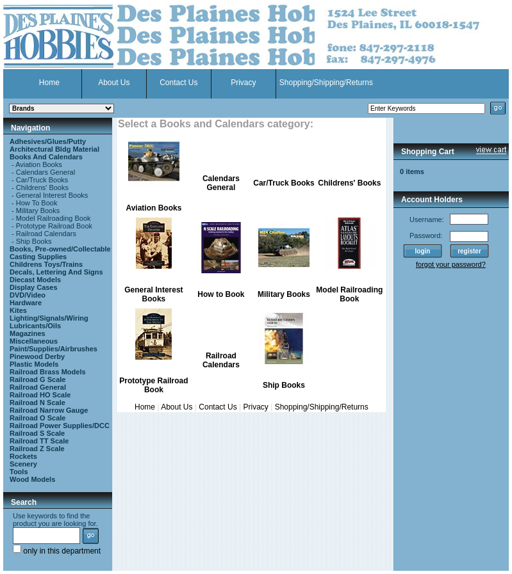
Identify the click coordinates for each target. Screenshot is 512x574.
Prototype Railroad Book (54, 226)
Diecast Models (35, 279)
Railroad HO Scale (40, 395)
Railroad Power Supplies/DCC (60, 425)
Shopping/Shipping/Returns (326, 82)
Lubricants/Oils (35, 326)
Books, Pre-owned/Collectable (60, 249)
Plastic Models (34, 364)
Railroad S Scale (37, 433)
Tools (19, 471)
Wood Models (32, 479)
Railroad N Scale (37, 402)
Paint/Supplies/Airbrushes (53, 349)
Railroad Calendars (46, 233)
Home (49, 82)
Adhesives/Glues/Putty (48, 141)
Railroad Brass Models (48, 372)
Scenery (23, 464)
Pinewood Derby (37, 356)
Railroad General (38, 387)
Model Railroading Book (53, 218)
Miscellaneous (34, 341)
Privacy (243, 82)
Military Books (38, 210)
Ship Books (34, 241)
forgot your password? (451, 264)
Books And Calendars (46, 157)
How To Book (37, 203)
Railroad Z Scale (37, 448)
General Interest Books (52, 195)
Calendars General (45, 172)
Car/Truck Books (42, 180)
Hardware (26, 303)
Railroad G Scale (37, 379)
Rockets (23, 456)
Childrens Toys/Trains (46, 264)
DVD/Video (27, 295)
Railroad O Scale (37, 418)
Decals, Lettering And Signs (56, 272)
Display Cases (34, 287)
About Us (113, 82)
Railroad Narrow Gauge (49, 410)
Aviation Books (38, 164)
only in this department (57, 550)
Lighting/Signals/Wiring (49, 318)
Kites (18, 310)
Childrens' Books (42, 187)
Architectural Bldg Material (54, 149)
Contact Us (178, 82)
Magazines (27, 333)
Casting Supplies (38, 256)
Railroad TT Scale (39, 441)
